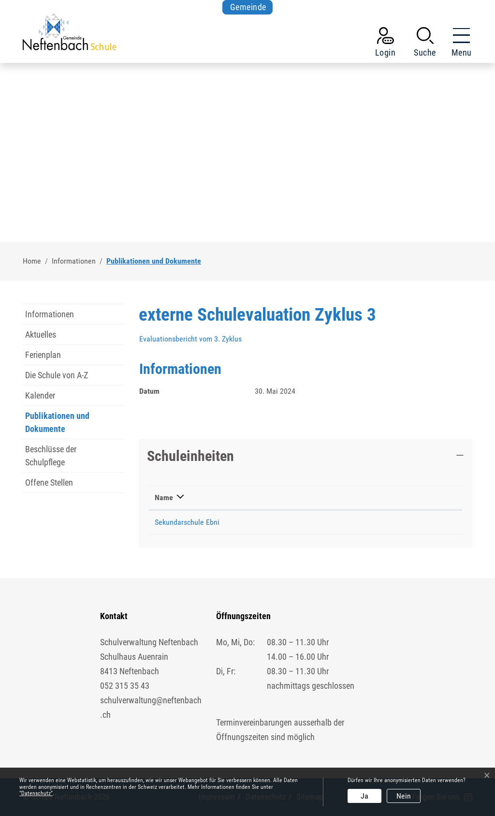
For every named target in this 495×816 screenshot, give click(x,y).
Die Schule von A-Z (56, 375)
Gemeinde (248, 7)
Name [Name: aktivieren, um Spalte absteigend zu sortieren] (164, 497)
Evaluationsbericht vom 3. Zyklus (195, 338)
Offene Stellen (49, 482)
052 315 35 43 (124, 686)
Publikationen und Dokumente (57, 425)
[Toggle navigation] (458, 44)
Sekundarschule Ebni (187, 522)
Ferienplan (43, 355)
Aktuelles (40, 334)
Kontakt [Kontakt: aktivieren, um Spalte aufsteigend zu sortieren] (403, 497)
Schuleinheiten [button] (190, 455)
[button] (425, 44)
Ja (364, 796)
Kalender (40, 395)
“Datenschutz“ (36, 793)
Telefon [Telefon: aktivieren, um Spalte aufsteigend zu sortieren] (328, 497)
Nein (403, 796)
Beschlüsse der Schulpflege (50, 455)
